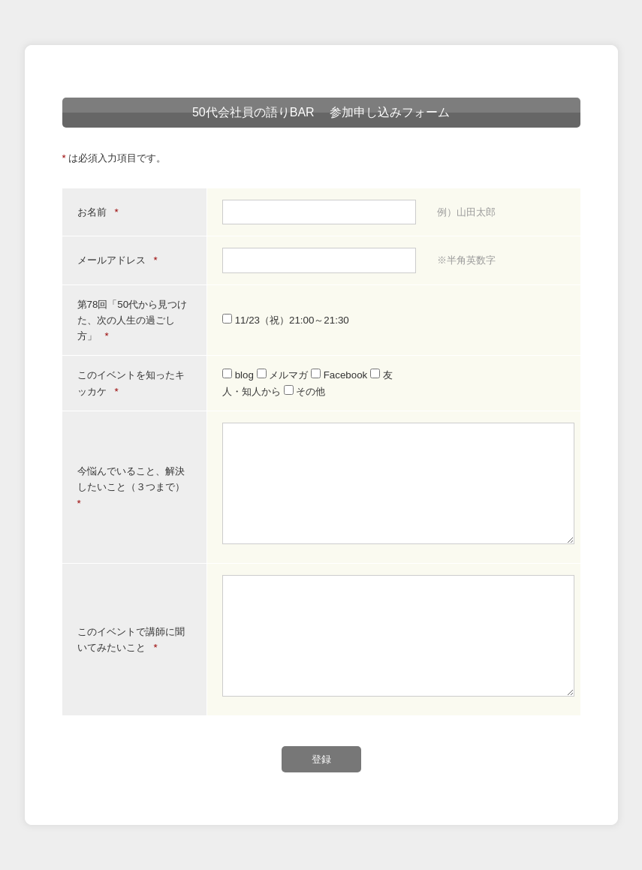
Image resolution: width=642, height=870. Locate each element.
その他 (305, 391)
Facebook (340, 375)
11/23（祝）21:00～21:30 (285, 320)
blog (239, 375)
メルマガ (284, 375)
